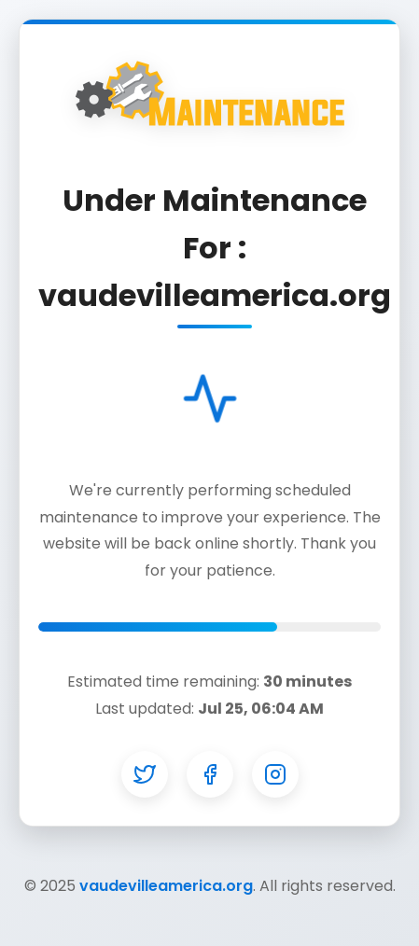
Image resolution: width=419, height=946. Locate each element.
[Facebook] (210, 774)
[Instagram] (275, 774)
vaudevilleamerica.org (166, 886)
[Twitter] (144, 774)
